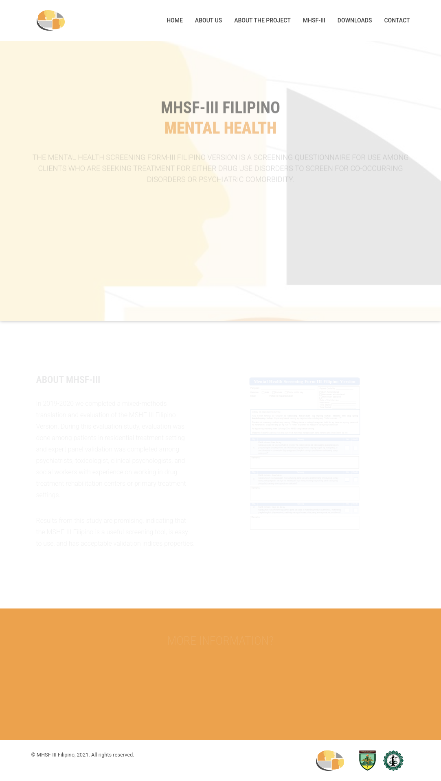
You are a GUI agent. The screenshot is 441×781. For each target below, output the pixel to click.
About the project (262, 20)
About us (208, 20)
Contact (397, 20)
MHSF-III (314, 20)
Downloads (355, 20)
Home (175, 20)
